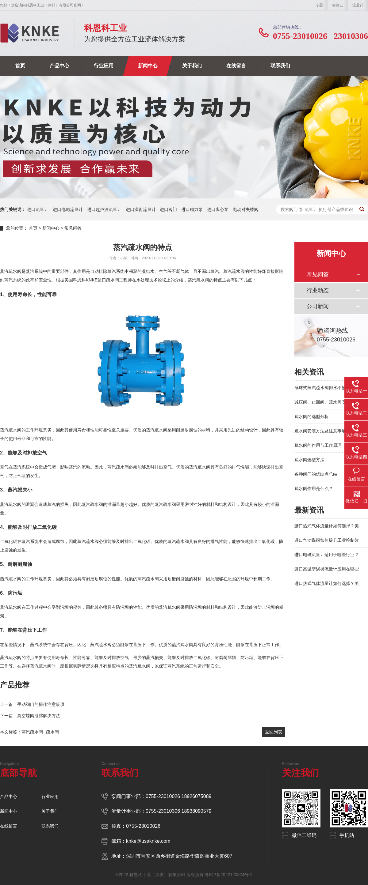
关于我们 (192, 65)
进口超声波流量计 (104, 209)
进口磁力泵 (192, 209)
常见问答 (73, 228)
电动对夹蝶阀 (246, 209)
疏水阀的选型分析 (311, 416)
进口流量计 (37, 209)
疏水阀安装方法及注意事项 (320, 430)
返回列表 (273, 731)
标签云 (337, 5)
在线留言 (236, 65)
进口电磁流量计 (68, 209)
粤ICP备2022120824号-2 (229, 874)
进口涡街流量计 (141, 209)
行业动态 (318, 290)
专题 (319, 5)
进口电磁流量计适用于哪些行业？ (326, 554)
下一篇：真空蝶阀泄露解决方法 (30, 715)
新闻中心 (148, 65)
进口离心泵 (217, 209)
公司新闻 (318, 306)
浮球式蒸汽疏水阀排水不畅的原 (324, 387)
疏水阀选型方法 (309, 459)
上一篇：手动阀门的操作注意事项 (32, 704)
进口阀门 (168, 209)
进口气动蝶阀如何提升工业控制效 (326, 540)
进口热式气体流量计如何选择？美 (326, 525)
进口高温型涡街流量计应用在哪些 (326, 569)
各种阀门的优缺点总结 (315, 474)
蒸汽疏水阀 (32, 731)
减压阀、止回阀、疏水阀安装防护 (326, 402)
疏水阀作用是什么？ (313, 488)
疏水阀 (52, 731)
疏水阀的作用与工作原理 (318, 445)
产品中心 (59, 65)
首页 (20, 65)
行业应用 (103, 65)
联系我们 (280, 65)
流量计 (357, 5)
